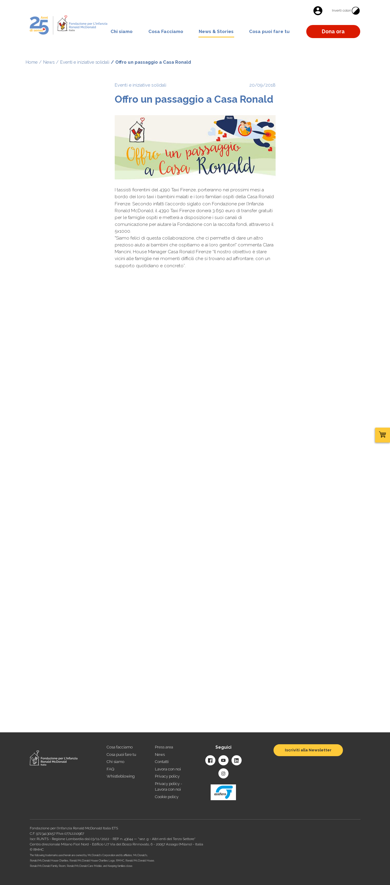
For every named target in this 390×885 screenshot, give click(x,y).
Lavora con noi (168, 769)
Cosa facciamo (120, 747)
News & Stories (216, 31)
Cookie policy (166, 797)
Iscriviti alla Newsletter (308, 750)
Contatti (162, 761)
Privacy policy (167, 776)
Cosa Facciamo (165, 31)
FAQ (110, 769)
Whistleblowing (121, 776)
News (49, 62)
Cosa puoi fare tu (269, 31)
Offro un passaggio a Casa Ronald (153, 62)
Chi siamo (122, 31)
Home (32, 62)
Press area (164, 747)
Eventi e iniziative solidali (84, 62)
